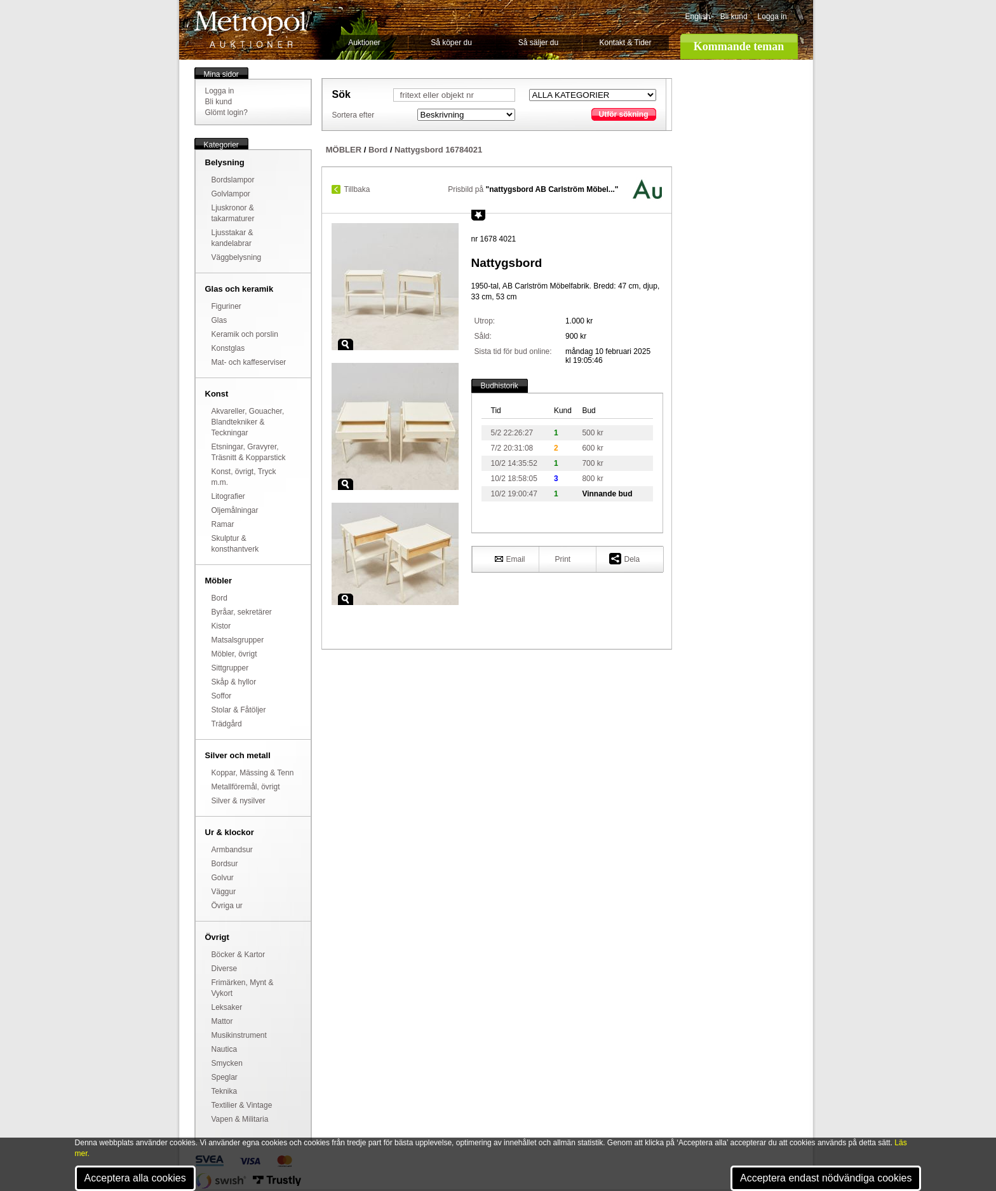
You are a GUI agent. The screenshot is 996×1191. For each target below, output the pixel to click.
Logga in (772, 16)
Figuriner (226, 306)
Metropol (253, 29)
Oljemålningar (235, 510)
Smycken (227, 1063)
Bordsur (225, 863)
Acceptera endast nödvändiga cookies (826, 1178)
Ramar (223, 524)
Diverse (225, 968)
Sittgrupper (230, 668)
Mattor (222, 1021)
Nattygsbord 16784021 (438, 149)
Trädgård (227, 723)
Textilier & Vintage (242, 1105)
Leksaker (227, 1007)
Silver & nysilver (239, 800)
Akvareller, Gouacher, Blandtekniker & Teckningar (248, 422)
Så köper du (451, 42)
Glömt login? (226, 112)
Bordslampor (233, 179)
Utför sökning (624, 114)
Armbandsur (232, 849)
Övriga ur (227, 905)
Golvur (223, 877)
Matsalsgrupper (238, 640)
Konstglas (228, 348)
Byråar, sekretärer (242, 612)
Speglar (225, 1077)
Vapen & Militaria (240, 1119)
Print (563, 559)
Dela (624, 558)
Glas (219, 320)
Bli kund (734, 16)
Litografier (228, 496)
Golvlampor (231, 193)
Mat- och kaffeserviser (249, 362)
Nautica (225, 1049)
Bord (219, 598)
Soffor (222, 695)
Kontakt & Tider (625, 42)
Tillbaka (357, 189)
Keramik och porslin (245, 334)
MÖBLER (343, 149)
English (697, 16)
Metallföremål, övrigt (246, 786)
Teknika (225, 1091)
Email (510, 558)
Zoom (345, 344)
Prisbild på (533, 189)
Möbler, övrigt (234, 654)
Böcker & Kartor (239, 954)
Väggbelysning (237, 257)
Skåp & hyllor (234, 681)
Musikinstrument (239, 1035)
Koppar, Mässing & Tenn (253, 772)
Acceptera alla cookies (135, 1178)
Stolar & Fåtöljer (239, 709)
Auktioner (364, 42)
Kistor (221, 626)
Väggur (224, 891)
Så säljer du (538, 42)
